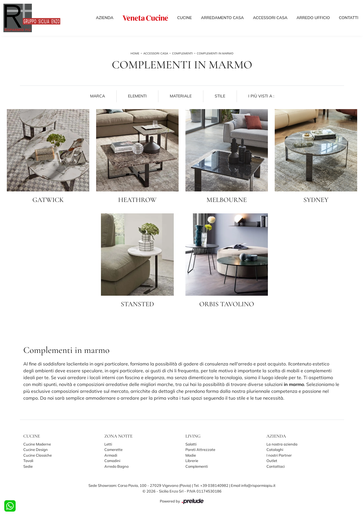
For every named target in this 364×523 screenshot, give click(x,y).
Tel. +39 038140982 (211, 485)
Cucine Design (35, 449)
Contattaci (275, 466)
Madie (190, 455)
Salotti (191, 444)
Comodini (112, 460)
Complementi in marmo (215, 53)
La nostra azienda (281, 444)
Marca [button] (97, 96)
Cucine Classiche (37, 455)
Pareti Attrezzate (200, 449)
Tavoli (28, 460)
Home (135, 53)
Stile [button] (220, 96)
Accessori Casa (270, 17)
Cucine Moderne (37, 444)
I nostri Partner (279, 455)
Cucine (184, 17)
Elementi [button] (137, 96)
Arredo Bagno (116, 466)
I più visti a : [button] (261, 96)
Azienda (104, 17)
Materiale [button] (181, 96)
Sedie (28, 466)
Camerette (113, 449)
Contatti (348, 17)
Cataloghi (274, 449)
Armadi (110, 455)
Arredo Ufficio (313, 17)
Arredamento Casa (222, 17)
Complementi (182, 53)
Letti (108, 444)
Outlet (271, 460)
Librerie (191, 460)
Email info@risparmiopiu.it (253, 485)
